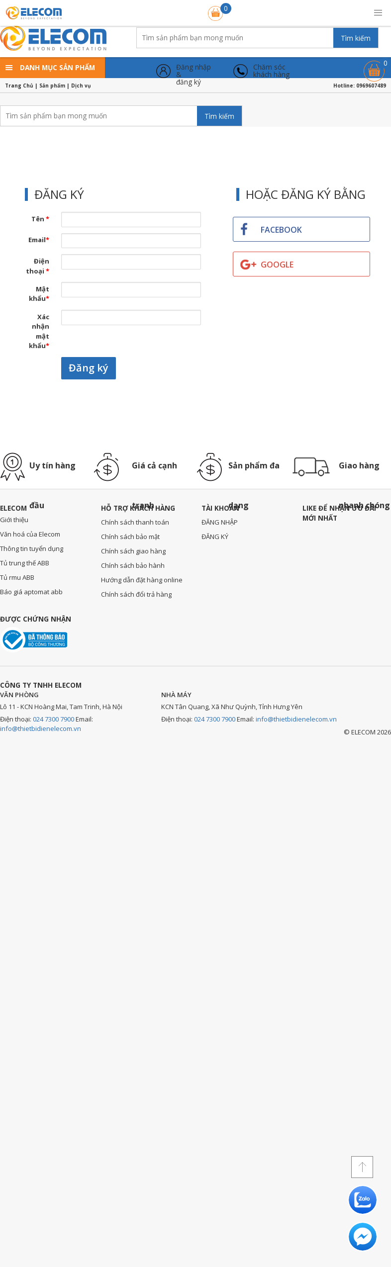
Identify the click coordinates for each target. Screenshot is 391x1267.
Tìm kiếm (356, 38)
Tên (40, 218)
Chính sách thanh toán (135, 522)
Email (38, 239)
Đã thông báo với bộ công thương (33, 639)
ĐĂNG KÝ (214, 536)
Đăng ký (88, 367)
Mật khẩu (39, 293)
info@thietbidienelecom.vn (40, 728)
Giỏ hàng (374, 66)
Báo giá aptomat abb (31, 591)
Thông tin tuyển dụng (31, 548)
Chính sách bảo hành (133, 565)
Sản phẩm (52, 85)
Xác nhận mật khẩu (39, 331)
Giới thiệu (14, 519)
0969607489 (371, 85)
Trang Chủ (19, 85)
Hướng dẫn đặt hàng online (142, 579)
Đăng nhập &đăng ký (193, 71)
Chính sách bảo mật (130, 536)
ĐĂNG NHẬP (219, 522)
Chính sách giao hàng (133, 550)
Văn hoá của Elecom (30, 534)
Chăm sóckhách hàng (271, 71)
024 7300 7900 (53, 719)
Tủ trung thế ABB (24, 562)
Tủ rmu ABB (17, 577)
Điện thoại (37, 266)
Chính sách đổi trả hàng (136, 594)
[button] (378, 13)
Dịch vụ (81, 85)
